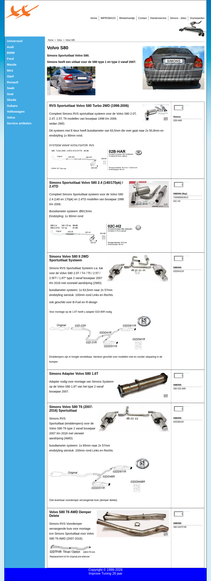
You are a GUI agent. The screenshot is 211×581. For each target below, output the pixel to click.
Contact (142, 18)
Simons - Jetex (178, 18)
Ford (10, 58)
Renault (12, 82)
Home (93, 18)
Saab (10, 88)
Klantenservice (158, 18)
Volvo (11, 117)
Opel (10, 76)
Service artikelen (19, 123)
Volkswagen (16, 111)
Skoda (11, 99)
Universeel (15, 41)
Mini (10, 70)
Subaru (12, 105)
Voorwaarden (197, 18)
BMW (11, 52)
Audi (10, 47)
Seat (10, 94)
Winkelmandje (127, 18)
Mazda (11, 64)
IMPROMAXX (108, 18)
